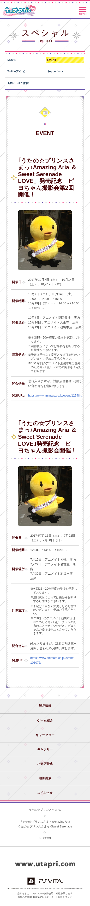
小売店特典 (45, 764)
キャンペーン (55, 71)
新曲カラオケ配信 (18, 83)
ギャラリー (45, 749)
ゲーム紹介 (45, 720)
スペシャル (45, 793)
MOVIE (11, 59)
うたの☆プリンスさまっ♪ (45, 809)
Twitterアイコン (17, 71)
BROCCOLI (44, 838)
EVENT (51, 59)
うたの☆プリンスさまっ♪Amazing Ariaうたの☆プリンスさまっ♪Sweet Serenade (45, 824)
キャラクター (45, 735)
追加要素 (45, 778)
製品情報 (45, 706)
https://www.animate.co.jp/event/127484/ (55, 395)
